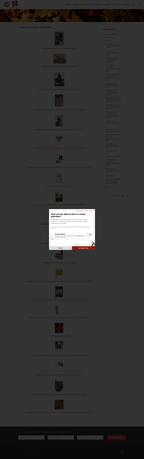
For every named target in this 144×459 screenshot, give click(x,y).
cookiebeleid (82, 227)
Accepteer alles (83, 248)
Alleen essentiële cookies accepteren (84, 210)
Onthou (60, 248)
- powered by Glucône (82, 244)
